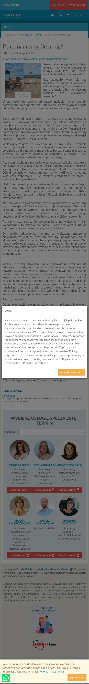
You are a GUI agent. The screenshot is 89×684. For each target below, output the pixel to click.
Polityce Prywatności (51, 671)
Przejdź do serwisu (71, 372)
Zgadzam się (77, 677)
